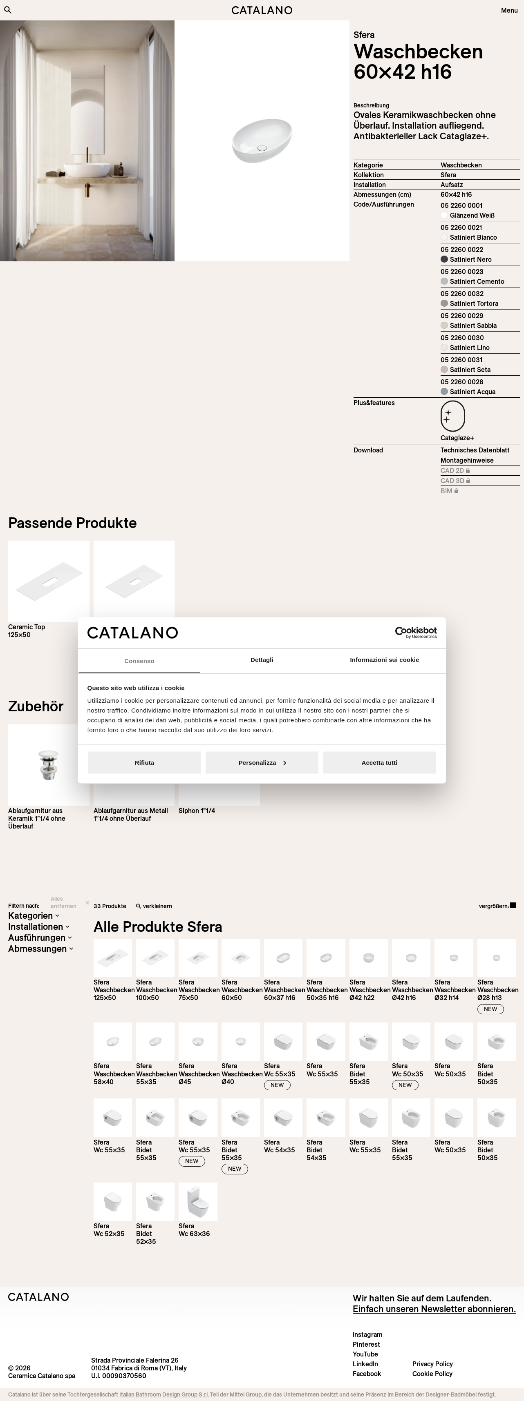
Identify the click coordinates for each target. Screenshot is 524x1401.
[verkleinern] (244, 906)
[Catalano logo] (262, 10)
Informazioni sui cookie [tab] (384, 659)
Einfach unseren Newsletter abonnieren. (434, 1308)
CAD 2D (476, 470)
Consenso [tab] (139, 660)
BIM (476, 491)
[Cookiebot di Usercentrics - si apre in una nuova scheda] (401, 632)
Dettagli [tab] (262, 659)
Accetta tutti (380, 762)
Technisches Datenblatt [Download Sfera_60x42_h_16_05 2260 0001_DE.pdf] (475, 450)
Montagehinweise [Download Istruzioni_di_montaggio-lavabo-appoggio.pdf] (467, 460)
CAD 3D (476, 481)
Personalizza (262, 762)
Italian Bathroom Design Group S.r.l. (164, 1394)
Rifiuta (144, 762)
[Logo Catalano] (38, 1297)
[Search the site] (7, 9)
